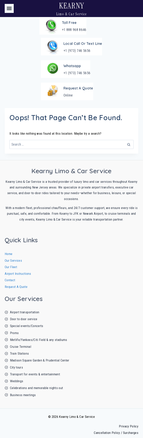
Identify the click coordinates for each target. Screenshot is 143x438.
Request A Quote (16, 287)
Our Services (13, 260)
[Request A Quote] (67, 91)
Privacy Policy (128, 426)
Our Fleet (11, 267)
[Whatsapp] (66, 69)
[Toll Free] (62, 26)
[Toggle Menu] (9, 8)
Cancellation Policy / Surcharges (116, 433)
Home (8, 254)
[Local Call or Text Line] (71, 46)
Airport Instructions (18, 274)
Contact (10, 280)
